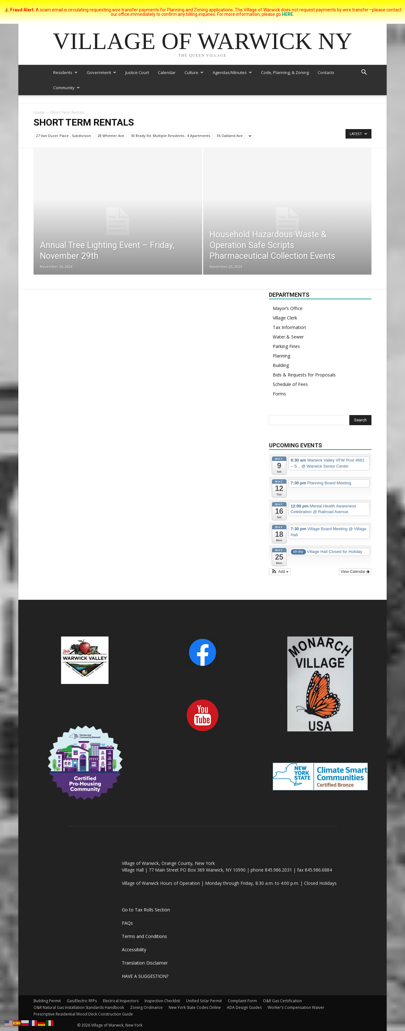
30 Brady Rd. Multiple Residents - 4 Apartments (170, 135)
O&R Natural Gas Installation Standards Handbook (79, 1007)
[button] (363, 73)
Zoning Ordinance (146, 1007)
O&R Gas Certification (282, 1000)
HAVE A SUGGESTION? (145, 976)
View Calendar (355, 571)
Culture (193, 72)
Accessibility (134, 950)
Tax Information (289, 327)
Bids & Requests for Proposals (304, 375)
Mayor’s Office (287, 308)
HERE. (288, 14)
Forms (279, 394)
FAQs (127, 923)
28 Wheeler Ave (111, 135)
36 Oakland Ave (230, 135)
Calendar (167, 72)
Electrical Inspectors (121, 1000)
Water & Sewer (288, 337)
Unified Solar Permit (204, 1000)
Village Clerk (285, 318)
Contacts (326, 72)
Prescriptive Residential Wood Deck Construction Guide (83, 1014)
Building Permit (47, 1000)
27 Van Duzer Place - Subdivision (63, 135)
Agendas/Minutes (232, 72)
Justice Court (137, 72)
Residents (65, 72)
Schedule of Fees (290, 384)
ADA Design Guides (244, 1007)
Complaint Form (242, 1000)
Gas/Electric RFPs (82, 1000)
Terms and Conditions (144, 936)
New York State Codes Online (195, 1007)
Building (281, 365)
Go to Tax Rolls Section (146, 910)
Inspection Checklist (162, 1000)
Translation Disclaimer (145, 963)
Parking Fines (286, 346)
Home (39, 112)
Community (66, 87)
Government (101, 72)
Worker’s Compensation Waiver (296, 1007)
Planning (281, 356)
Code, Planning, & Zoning (285, 72)
